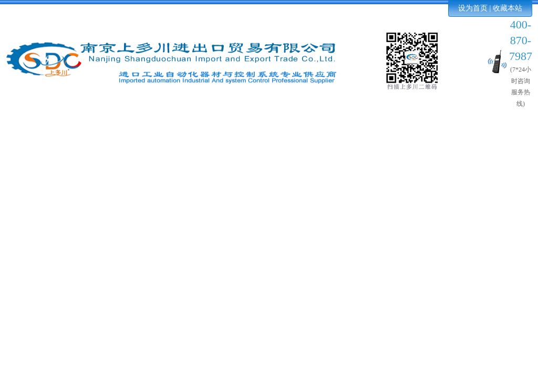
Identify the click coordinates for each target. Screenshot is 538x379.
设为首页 (473, 8)
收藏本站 (507, 8)
